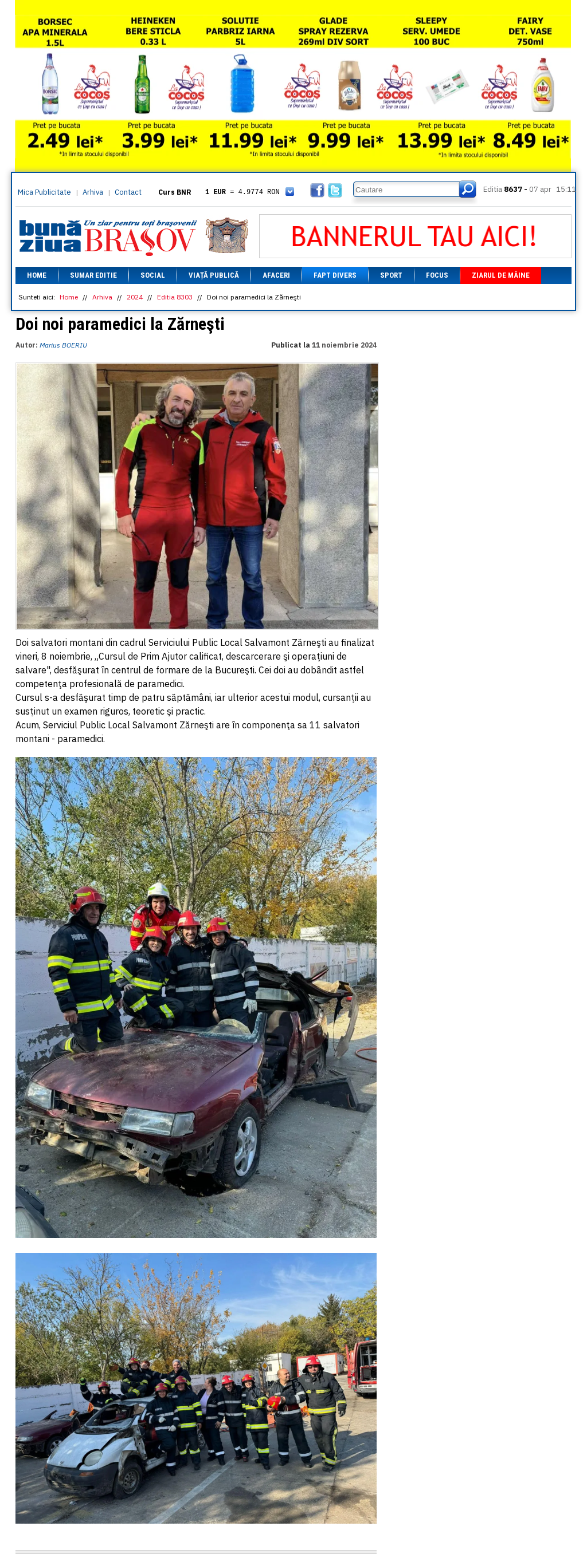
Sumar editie (93, 275)
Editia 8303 (175, 297)
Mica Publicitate (44, 192)
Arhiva (93, 192)
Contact (128, 192)
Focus (437, 275)
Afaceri (276, 275)
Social (152, 275)
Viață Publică (214, 275)
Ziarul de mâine (501, 275)
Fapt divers (335, 275)
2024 (135, 297)
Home (36, 275)
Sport (391, 275)
